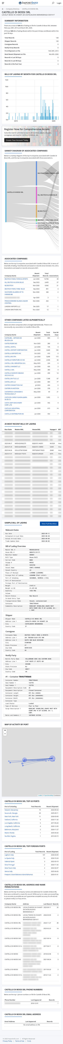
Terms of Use (19, 1041)
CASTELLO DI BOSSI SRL (15, 192)
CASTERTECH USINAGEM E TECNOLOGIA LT (14, 393)
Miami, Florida (9, 833)
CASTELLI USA (9, 370)
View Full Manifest (49, 524)
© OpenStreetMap (48, 795)
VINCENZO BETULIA (44, 225)
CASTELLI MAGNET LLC (12, 366)
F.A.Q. (29, 1041)
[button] (5, 730)
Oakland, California (11, 820)
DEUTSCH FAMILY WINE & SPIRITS (49, 173)
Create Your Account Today (17, 140)
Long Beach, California (12, 826)
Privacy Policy (7, 1041)
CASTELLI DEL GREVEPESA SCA (15, 363)
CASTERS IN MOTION (12, 388)
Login (59, 3)
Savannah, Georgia (11, 813)
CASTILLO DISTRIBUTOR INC (14, 414)
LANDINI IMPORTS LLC (45, 229)
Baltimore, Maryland (12, 829)
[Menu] (3, 3)
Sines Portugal (9, 865)
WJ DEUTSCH (42, 211)
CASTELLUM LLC (10, 382)
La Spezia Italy (9, 858)
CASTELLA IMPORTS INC (13, 353)
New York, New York (11, 816)
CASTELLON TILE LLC (12, 379)
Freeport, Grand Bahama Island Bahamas (19, 874)
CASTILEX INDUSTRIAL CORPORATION (12, 409)
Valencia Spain (9, 861)
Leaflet (40, 795)
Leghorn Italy (9, 855)
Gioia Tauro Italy (10, 868)
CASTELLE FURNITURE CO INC (15, 360)
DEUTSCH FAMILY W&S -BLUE (48, 220)
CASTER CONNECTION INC (14, 385)
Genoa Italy (8, 871)
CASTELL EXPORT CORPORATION (16, 350)
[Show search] (53, 3)
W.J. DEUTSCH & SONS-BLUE (47, 195)
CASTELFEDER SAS (11, 343)
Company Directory (12, 9)
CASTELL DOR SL (10, 347)
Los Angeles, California (12, 823)
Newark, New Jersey (11, 810)
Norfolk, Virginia (10, 836)
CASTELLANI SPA (10, 357)
